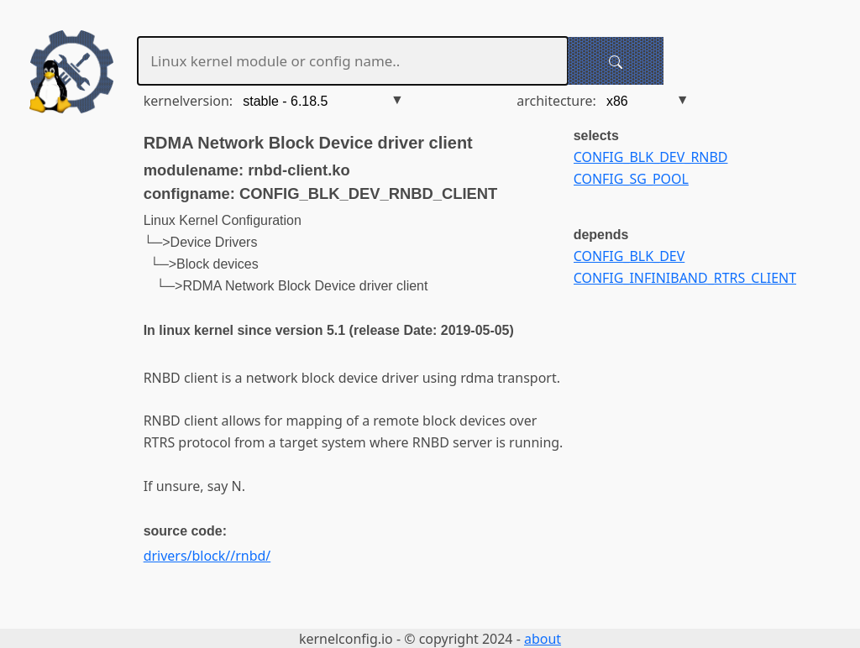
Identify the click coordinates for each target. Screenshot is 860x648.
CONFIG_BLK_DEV (629, 256)
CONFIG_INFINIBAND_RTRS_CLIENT (685, 278)
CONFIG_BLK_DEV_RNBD (651, 157)
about (542, 639)
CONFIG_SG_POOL (631, 179)
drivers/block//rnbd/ (207, 555)
